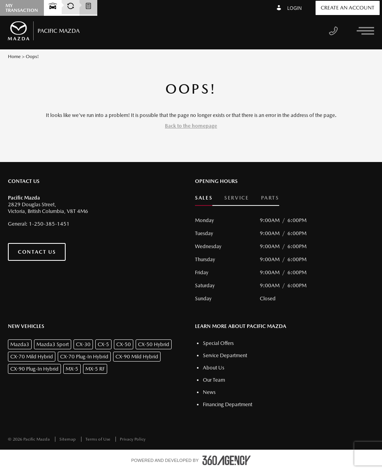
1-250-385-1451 (49, 224)
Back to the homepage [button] (191, 126)
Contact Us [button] (37, 252)
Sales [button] (203, 198)
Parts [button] (270, 198)
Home (14, 56)
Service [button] (236, 198)
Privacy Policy (133, 439)
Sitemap (68, 439)
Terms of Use (98, 439)
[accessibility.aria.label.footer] (226, 460)
